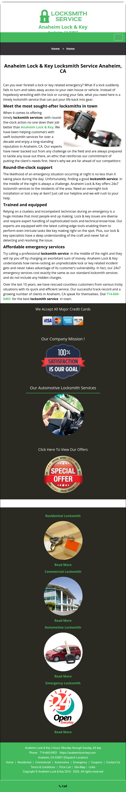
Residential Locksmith (63, 516)
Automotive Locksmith (63, 627)
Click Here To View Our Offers (63, 449)
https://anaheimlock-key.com (78, 752)
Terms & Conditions (43, 767)
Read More (63, 565)
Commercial (42, 762)
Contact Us (113, 762)
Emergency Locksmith (63, 683)
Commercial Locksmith (63, 571)
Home (55, 49)
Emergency (80, 762)
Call (63, 786)
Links (92, 767)
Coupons (96, 762)
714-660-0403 (48, 752)
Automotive (62, 762)
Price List (65, 767)
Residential (24, 762)
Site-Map (79, 767)
